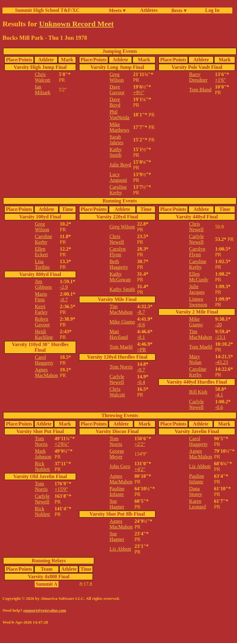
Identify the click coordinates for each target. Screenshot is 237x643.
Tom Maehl (121, 347)
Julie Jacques (197, 289)
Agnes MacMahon (46, 372)
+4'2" (139, 469)
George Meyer (116, 453)
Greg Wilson (116, 77)
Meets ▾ (117, 10)
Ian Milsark (43, 89)
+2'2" (139, 444)
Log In (211, 10)
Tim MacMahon (121, 309)
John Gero (119, 466)
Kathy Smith (115, 152)
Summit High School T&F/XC (47, 10)
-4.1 (219, 394)
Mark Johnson (43, 453)
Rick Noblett (42, 466)
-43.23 (221, 362)
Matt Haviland (118, 334)
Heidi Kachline (44, 334)
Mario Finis (41, 296)
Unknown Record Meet (76, 24)
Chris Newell (116, 239)
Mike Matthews (119, 127)
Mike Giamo (122, 321)
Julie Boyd (120, 164)
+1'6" (220, 80)
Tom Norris (121, 367)
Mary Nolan (195, 359)
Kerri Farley (41, 309)
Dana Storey (195, 491)
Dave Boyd (114, 102)
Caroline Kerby (118, 189)
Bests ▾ (178, 10)
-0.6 (141, 324)
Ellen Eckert (41, 251)
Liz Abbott (120, 549)
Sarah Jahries (116, 139)
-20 (218, 324)
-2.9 (64, 287)
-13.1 (220, 337)
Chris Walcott (42, 77)
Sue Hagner (116, 503)
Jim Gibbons (43, 284)
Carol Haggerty (44, 360)
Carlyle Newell (116, 379)
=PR (141, 349)
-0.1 (141, 337)
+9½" (138, 92)
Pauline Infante (116, 491)
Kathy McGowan (120, 276)
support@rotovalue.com (44, 610)
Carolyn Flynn (117, 251)
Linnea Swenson (198, 301)
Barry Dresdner (198, 77)
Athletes (149, 10)
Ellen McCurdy (198, 276)
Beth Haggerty (118, 264)
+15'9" (61, 489)
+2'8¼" (62, 444)
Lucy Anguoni (118, 177)
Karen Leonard (197, 503)
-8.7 (141, 312)
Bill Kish (198, 392)
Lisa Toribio (42, 264)
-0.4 (141, 382)
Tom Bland (200, 89)
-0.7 (64, 299)
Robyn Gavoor (42, 321)
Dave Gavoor (116, 89)
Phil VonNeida (119, 114)
